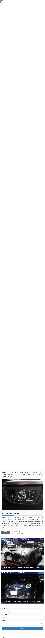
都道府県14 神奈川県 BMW (17, 533)
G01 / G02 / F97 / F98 (15, 531)
